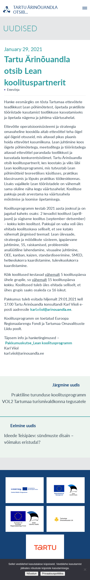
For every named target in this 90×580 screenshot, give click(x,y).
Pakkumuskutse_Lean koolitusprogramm (38, 343)
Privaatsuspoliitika (52, 573)
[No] (85, 569)
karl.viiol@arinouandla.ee (50, 309)
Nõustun (31, 573)
